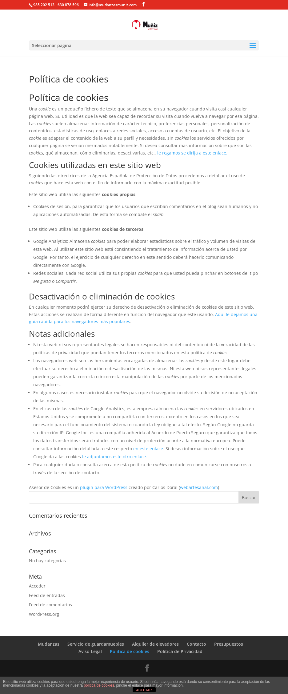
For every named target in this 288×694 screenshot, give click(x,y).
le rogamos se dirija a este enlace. (192, 153)
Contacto (196, 644)
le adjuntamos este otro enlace (114, 456)
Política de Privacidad (179, 651)
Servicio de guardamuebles (95, 644)
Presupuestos (228, 644)
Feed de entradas (47, 595)
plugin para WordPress (103, 487)
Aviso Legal (90, 651)
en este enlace (148, 448)
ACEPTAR (144, 690)
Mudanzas (48, 644)
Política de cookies (129, 651)
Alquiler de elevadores (155, 644)
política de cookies (99, 685)
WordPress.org (44, 614)
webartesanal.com (199, 487)
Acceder (37, 586)
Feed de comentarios (50, 605)
